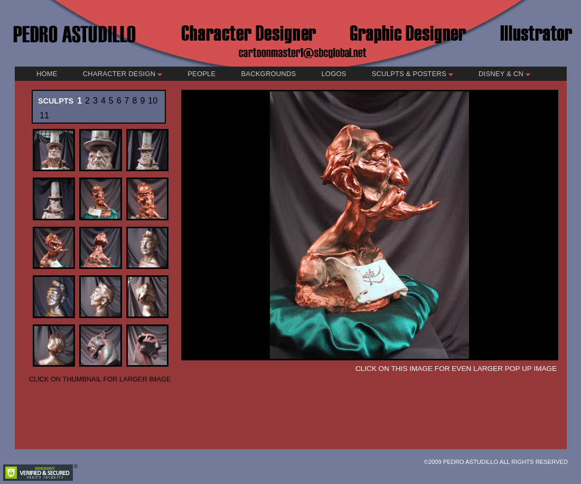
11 (44, 115)
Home (47, 74)
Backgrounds (268, 74)
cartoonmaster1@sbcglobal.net (303, 52)
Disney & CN (504, 74)
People (201, 74)
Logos (333, 74)
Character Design (122, 74)
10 (152, 100)
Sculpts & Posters (412, 74)
